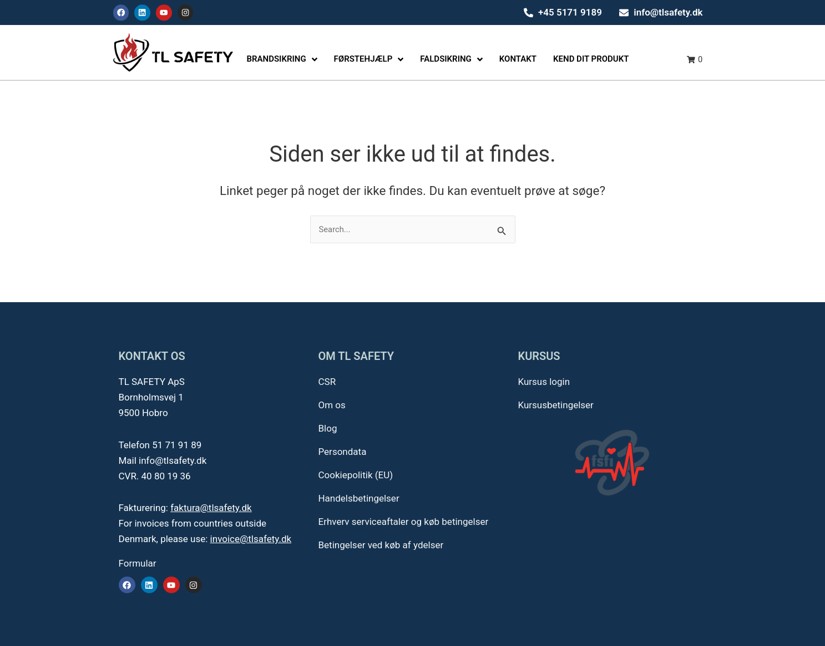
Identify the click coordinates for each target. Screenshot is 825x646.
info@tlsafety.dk (172, 460)
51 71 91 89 (176, 444)
